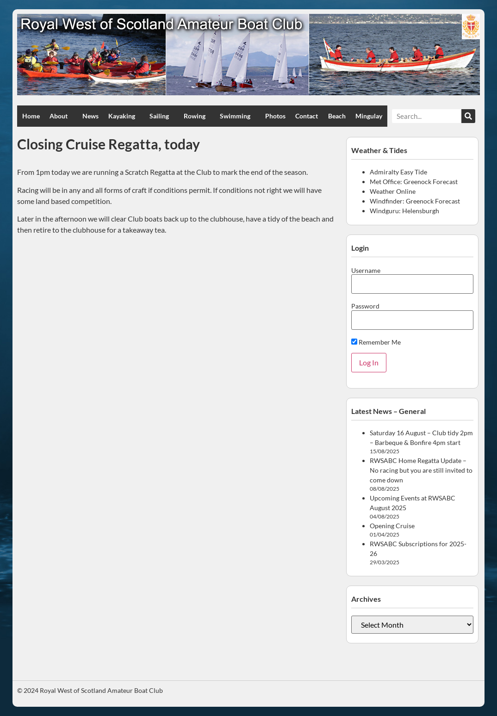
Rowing (197, 116)
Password (365, 306)
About (61, 116)
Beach (337, 116)
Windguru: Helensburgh (404, 211)
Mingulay (368, 116)
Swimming (237, 116)
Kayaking (124, 116)
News (90, 116)
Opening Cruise (392, 526)
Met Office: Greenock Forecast (414, 181)
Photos (275, 116)
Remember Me (376, 342)
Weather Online (393, 191)
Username (365, 270)
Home (31, 116)
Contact (306, 116)
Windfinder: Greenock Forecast (415, 201)
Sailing (161, 116)
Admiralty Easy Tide (398, 172)
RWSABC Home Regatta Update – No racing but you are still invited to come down (421, 470)
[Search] (468, 116)
